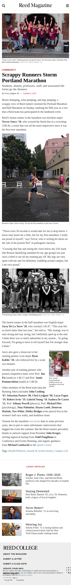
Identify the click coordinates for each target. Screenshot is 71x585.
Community (9, 70)
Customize (20, 580)
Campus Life (61, 450)
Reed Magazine (35, 5)
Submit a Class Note (15, 564)
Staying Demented (37, 491)
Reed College (20, 547)
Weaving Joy (34, 524)
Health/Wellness (17, 450)
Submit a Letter (12, 559)
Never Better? (34, 507)
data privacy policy (25, 575)
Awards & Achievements (40, 450)
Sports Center (44, 444)
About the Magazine (15, 554)
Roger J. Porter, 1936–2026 (43, 474)
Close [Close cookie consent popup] (69, 572)
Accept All (8, 580)
